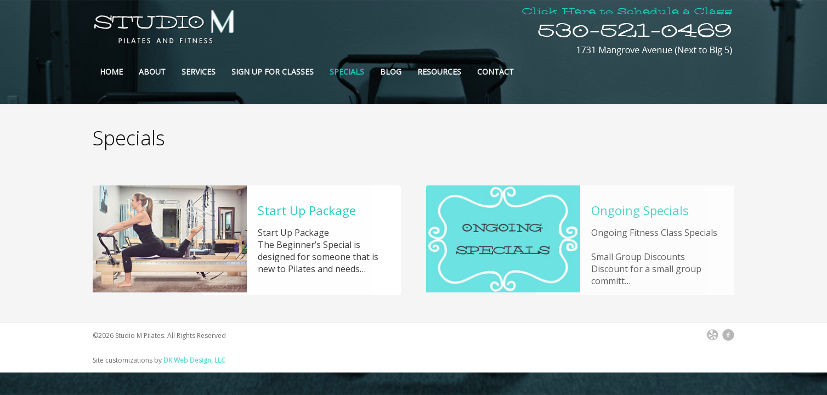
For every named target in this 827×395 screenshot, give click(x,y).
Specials (347, 71)
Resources (439, 71)
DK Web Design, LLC (194, 360)
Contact (495, 71)
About (152, 71)
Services (199, 71)
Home (111, 71)
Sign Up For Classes (272, 71)
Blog (390, 71)
